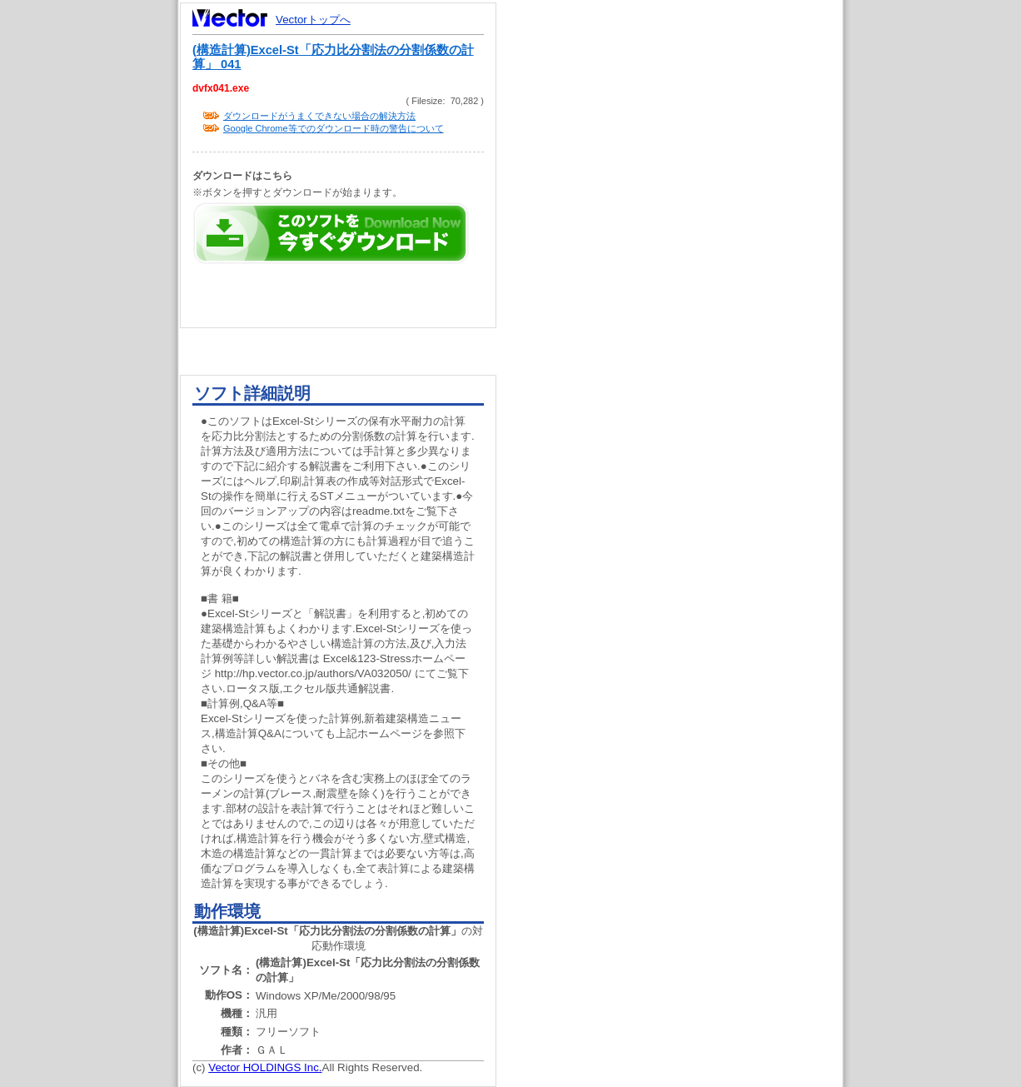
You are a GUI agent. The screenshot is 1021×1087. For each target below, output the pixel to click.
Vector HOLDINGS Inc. (264, 1067)
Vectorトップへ (313, 19)
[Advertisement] (684, 316)
